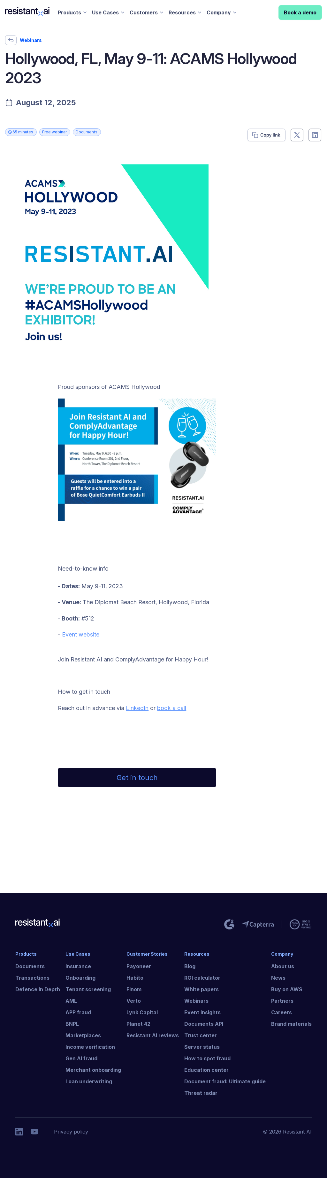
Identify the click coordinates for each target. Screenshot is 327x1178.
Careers (281, 1012)
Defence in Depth (37, 989)
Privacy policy (71, 1131)
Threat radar (200, 1093)
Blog (189, 966)
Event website (80, 634)
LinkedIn (137, 708)
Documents (30, 966)
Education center (206, 1070)
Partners (282, 1001)
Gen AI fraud (81, 1058)
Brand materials (291, 1024)
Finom (133, 989)
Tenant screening (88, 989)
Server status (202, 1047)
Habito (134, 978)
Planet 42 (138, 1024)
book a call (171, 708)
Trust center (200, 1035)
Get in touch (137, 777)
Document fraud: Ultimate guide (225, 1081)
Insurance (78, 966)
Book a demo (300, 12)
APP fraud (78, 1012)
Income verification (90, 1047)
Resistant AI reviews (152, 1035)
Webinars (196, 1001)
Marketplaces (83, 1035)
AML (71, 1001)
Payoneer (138, 966)
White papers (201, 989)
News (278, 978)
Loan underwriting (88, 1081)
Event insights (202, 1012)
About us (282, 966)
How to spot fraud (207, 1058)
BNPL (72, 1024)
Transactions (32, 978)
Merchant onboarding (93, 1070)
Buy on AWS (286, 989)
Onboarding (80, 978)
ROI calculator (202, 978)
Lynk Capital (142, 1012)
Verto (133, 1001)
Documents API (203, 1024)
